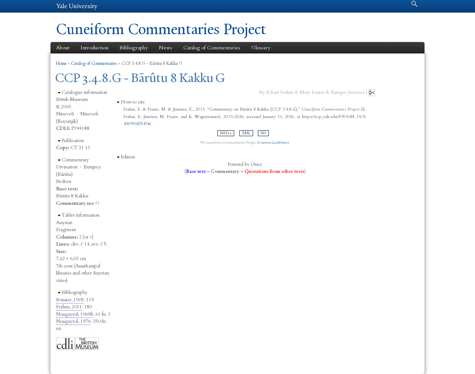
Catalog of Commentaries (211, 47)
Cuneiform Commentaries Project (161, 29)
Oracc (256, 164)
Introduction (94, 47)
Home (61, 63)
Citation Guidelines (273, 142)
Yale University (77, 6)
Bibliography (133, 47)
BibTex (226, 133)
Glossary (260, 47)
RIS (263, 133)
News (165, 47)
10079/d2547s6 (137, 124)
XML (246, 133)
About (62, 47)
